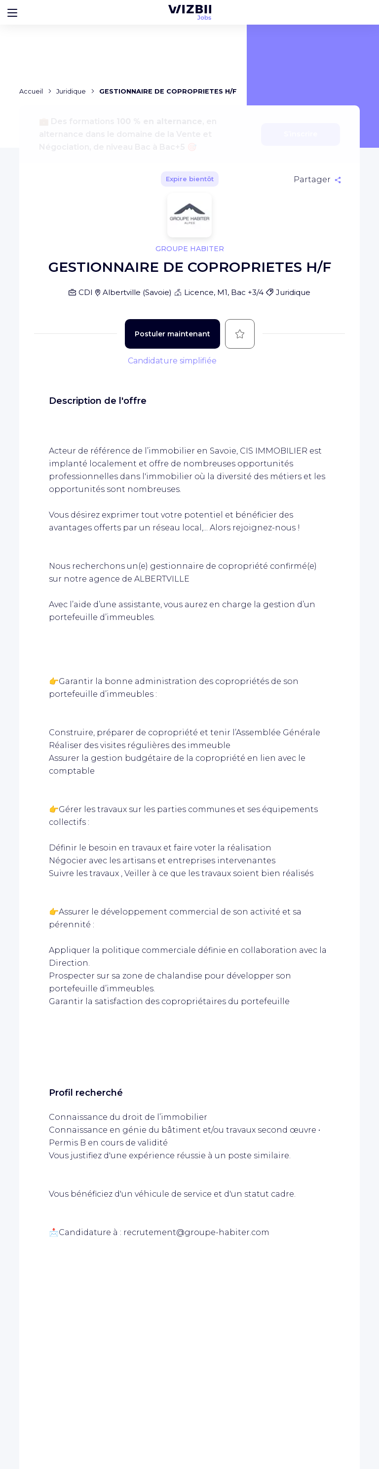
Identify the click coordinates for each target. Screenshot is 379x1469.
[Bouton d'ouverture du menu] (12, 12)
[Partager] (317, 179)
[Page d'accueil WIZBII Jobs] (189, 12)
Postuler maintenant (172, 333)
